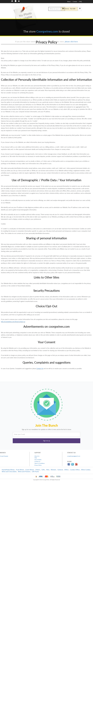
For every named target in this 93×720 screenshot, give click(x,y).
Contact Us (39, 368)
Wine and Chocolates (9, 471)
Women (53, 470)
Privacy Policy (38, 465)
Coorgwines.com (47, 31)
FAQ (80, 1)
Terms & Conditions (39, 463)
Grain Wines (29, 470)
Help (35, 457)
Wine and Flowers (24, 471)
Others (37, 470)
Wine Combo (85, 470)
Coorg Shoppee (4, 456)
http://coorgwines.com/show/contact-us (13, 322)
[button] (46, 440)
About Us (36, 456)
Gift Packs (35, 471)
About (69, 1)
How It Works (37, 459)
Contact (75, 1)
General (60, 470)
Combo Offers (75, 470)
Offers (66, 470)
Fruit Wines (20, 470)
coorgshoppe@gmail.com (73, 456)
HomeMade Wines (8, 470)
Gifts (43, 470)
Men (47, 470)
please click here (71, 41)
